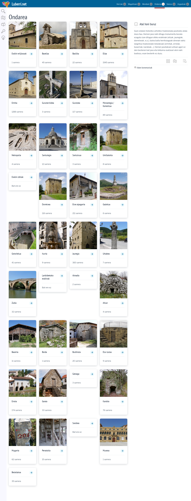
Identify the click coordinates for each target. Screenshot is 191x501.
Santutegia (46, 155)
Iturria (44, 253)
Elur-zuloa (107, 352)
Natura (169, 4)
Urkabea (106, 253)
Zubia (14, 302)
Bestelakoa (16, 472)
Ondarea (157, 4)
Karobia (106, 401)
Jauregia (75, 253)
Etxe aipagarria (78, 204)
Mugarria (15, 450)
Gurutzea (76, 102)
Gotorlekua (16, 253)
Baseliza (45, 53)
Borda (44, 352)
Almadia (75, 275)
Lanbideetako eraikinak (47, 277)
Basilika (75, 53)
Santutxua (76, 155)
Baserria (15, 352)
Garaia (44, 401)
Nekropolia (16, 155)
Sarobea (75, 423)
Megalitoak (132, 4)
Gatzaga (75, 373)
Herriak (120, 4)
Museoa (106, 450)
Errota (14, 401)
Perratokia (46, 450)
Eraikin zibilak (17, 177)
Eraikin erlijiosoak (19, 53)
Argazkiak (181, 4)
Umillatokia (108, 155)
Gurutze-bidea (48, 102)
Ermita (14, 102)
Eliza (105, 53)
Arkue (105, 302)
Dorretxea (46, 204)
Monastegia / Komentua (108, 104)
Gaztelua (106, 204)
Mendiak (145, 4)
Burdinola (76, 352)
